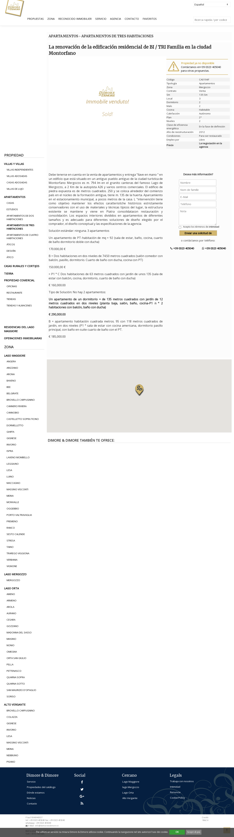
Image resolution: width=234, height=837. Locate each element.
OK (177, 832)
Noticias (31, 798)
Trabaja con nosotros (182, 781)
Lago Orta (128, 792)
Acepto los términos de (201, 226)
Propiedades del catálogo (41, 787)
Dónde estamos (36, 792)
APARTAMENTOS (63, 36)
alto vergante (15, 704)
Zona (51, 18)
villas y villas (14, 164)
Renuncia (175, 792)
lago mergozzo (15, 574)
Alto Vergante (129, 798)
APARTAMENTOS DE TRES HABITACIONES (117, 36)
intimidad (214, 226)
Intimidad (175, 786)
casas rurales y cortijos (21, 266)
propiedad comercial (19, 280)
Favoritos (150, 18)
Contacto (132, 18)
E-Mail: (31, 825)
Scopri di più (193, 832)
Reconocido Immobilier (75, 18)
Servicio (100, 18)
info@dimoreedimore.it (46, 825)
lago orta (11, 588)
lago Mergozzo (130, 787)
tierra (8, 273)
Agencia (115, 18)
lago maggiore (14, 355)
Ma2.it (205, 820)
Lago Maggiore (130, 781)
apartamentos (14, 197)
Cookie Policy (177, 797)
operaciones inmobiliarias (23, 338)
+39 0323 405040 (182, 248)
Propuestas (35, 18)
